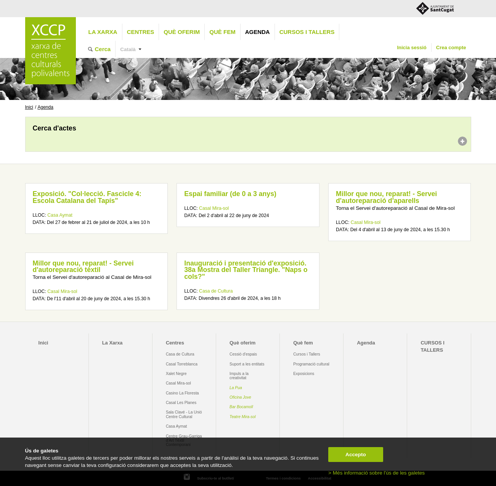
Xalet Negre (176, 374)
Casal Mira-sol (214, 208)
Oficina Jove (240, 397)
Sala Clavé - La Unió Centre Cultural (184, 414)
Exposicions (303, 374)
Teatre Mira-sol (243, 417)
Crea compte (451, 47)
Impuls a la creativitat (239, 376)
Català (128, 49)
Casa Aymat (59, 215)
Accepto (355, 454)
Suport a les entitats (247, 364)
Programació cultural (311, 364)
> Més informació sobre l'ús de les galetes (376, 473)
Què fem (222, 32)
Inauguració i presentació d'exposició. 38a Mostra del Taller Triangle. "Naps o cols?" (245, 269)
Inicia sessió (411, 47)
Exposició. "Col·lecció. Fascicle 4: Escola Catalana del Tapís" (87, 197)
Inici (29, 107)
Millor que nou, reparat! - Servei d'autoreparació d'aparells (386, 197)
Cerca (103, 49)
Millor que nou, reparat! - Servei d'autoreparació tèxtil (83, 266)
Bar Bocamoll (241, 407)
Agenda (257, 32)
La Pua (236, 388)
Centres (140, 32)
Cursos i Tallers (306, 354)
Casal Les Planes (181, 403)
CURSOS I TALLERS (307, 32)
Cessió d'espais (243, 354)
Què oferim (182, 32)
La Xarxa (102, 32)
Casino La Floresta (182, 393)
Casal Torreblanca (181, 364)
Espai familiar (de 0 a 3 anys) (230, 194)
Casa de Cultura (216, 291)
